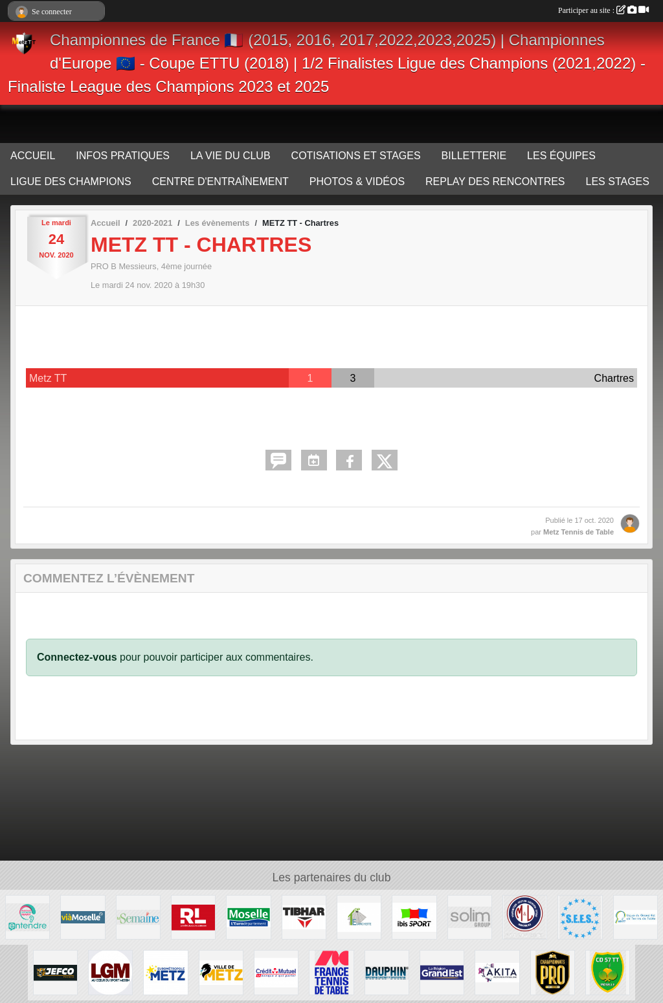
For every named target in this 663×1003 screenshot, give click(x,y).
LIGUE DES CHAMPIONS (70, 181)
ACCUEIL (32, 155)
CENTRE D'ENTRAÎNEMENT (220, 181)
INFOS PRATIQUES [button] (123, 155)
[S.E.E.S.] (579, 916)
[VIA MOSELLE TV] (82, 916)
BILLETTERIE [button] (474, 155)
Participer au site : (603, 10)
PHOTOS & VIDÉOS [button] (357, 181)
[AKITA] (497, 971)
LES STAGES (617, 181)
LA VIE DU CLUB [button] (230, 155)
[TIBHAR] (304, 916)
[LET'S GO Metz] (110, 971)
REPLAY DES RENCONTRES (495, 181)
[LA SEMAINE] (138, 916)
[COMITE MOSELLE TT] (607, 971)
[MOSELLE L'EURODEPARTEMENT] (248, 916)
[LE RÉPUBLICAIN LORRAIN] (193, 916)
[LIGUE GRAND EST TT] (635, 916)
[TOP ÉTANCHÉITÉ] (359, 916)
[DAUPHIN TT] (387, 971)
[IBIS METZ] (414, 916)
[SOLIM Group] (469, 916)
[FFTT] (331, 971)
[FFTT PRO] (552, 971)
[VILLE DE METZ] (221, 971)
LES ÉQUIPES (561, 155)
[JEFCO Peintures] (55, 971)
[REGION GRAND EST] (442, 971)
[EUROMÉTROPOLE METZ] (165, 971)
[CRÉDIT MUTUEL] (276, 971)
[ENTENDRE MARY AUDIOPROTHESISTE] (27, 916)
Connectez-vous (77, 657)
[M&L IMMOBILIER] (524, 916)
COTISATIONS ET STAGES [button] (356, 155)
